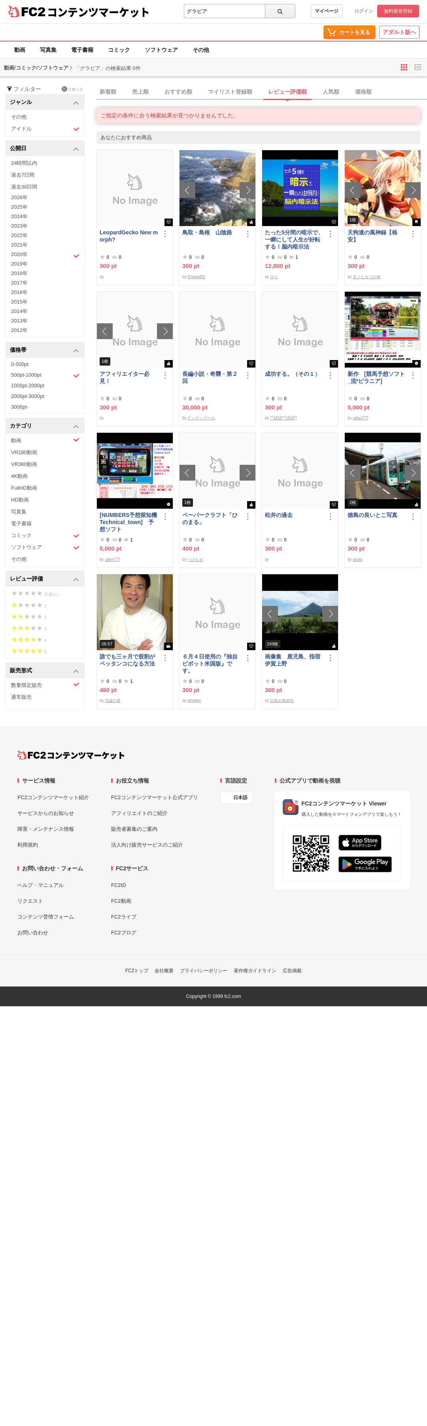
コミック (119, 50)
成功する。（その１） (292, 374)
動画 (19, 50)
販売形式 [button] (44, 671)
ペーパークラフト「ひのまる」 (210, 518)
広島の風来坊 (282, 700)
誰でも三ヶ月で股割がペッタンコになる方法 (127, 660)
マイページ (326, 11)
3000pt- (19, 407)
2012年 (19, 330)
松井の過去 (279, 515)
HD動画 (20, 500)
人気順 (331, 92)
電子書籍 (82, 50)
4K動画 (19, 476)
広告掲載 (292, 970)
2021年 (19, 245)
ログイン (363, 11)
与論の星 (113, 700)
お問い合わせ (32, 933)
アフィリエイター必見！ (124, 377)
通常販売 (21, 697)
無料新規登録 (398, 11)
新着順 (108, 92)
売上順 (140, 92)
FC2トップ (137, 970)
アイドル (45, 129)
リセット (72, 89)
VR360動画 (24, 464)
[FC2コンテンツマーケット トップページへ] (71, 754)
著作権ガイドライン (255, 970)
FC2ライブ (123, 917)
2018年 (19, 273)
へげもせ (195, 559)
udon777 (360, 418)
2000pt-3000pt (27, 396)
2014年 (19, 311)
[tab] (261, 92)
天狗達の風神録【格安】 (372, 236)
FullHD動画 (24, 488)
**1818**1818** (283, 418)
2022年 (19, 235)
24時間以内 (24, 163)
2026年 (19, 197)
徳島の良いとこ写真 (372, 515)
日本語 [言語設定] (240, 797)
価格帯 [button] (44, 350)
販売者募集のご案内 (134, 829)
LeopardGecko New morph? (129, 236)
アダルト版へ (399, 32)
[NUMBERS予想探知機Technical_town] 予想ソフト (128, 522)
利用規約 (27, 845)
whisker (194, 700)
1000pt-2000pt (27, 386)
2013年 (19, 321)
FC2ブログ (123, 933)
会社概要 (164, 970)
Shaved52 (196, 277)
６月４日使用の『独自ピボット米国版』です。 (210, 663)
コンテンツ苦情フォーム (45, 917)
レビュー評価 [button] (44, 579)
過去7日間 (22, 175)
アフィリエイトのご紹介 (139, 813)
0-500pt (19, 364)
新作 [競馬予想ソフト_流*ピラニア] (376, 377)
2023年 (19, 226)
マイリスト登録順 (230, 92)
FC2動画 (121, 901)
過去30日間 (24, 187)
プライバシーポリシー (203, 970)
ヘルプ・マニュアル (40, 885)
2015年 (19, 302)
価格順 (363, 92)
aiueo (357, 559)
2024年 (19, 216)
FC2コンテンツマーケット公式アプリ (154, 797)
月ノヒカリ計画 (366, 277)
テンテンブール (201, 418)
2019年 (19, 264)
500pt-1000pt (45, 375)
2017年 (19, 283)
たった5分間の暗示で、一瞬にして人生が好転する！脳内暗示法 (294, 239)
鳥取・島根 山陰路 (207, 232)
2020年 (45, 255)
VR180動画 (24, 452)
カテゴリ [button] (44, 426)
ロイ (274, 277)
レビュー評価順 (287, 92)
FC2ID (118, 885)
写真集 (48, 50)
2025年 (19, 207)
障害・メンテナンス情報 (45, 829)
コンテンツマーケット (98, 11)
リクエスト (30, 901)
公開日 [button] (44, 149)
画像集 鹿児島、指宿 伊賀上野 (294, 660)
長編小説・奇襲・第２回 (210, 377)
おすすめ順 (178, 92)
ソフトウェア (161, 50)
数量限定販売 (45, 684)
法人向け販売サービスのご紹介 (147, 845)
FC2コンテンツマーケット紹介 (53, 797)
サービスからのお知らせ (45, 813)
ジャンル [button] (44, 102)
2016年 (19, 292)
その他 (201, 50)
